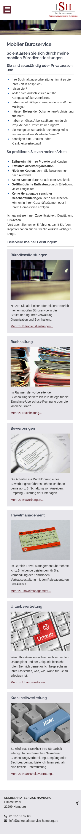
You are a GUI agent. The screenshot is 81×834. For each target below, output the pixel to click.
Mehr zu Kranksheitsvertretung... (32, 773)
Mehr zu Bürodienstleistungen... (32, 326)
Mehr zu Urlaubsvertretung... (30, 682)
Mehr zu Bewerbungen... (27, 499)
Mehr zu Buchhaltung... (26, 413)
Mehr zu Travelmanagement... (31, 591)
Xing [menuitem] (77, 803)
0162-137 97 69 (19, 816)
